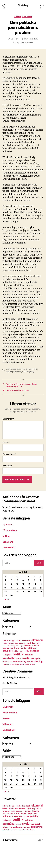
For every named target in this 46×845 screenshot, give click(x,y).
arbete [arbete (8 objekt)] (5, 640)
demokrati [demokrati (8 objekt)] (26, 640)
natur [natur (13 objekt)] (5, 650)
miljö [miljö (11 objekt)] (29, 648)
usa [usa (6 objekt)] (28, 662)
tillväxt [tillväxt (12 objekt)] (5, 661)
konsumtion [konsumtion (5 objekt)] (6, 646)
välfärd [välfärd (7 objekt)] (28, 664)
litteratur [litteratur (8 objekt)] (27, 646)
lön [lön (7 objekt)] (8, 648)
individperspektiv (24, 369)
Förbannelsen (9, 530)
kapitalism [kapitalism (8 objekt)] (36, 643)
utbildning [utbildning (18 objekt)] (36, 661)
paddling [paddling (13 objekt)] (34, 650)
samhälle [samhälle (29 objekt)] (8, 658)
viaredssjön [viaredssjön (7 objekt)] (14, 664)
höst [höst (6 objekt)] (16, 643)
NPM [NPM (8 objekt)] (11, 651)
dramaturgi (11, 369)
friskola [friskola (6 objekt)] (11, 643)
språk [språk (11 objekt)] (37, 658)
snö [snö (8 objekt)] (32, 659)
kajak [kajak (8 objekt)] (29, 643)
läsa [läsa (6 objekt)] (4, 648)
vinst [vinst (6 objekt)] (22, 664)
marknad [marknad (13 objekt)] (15, 648)
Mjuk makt (7, 524)
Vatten (5, 536)
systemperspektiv (13, 371)
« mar (6, 599)
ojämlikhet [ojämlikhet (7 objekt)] (18, 651)
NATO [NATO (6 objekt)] (35, 648)
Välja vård (7, 542)
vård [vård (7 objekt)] (33, 664)
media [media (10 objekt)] (23, 648)
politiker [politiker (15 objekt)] (29, 654)
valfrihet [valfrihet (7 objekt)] (5, 664)
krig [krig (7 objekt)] (13, 646)
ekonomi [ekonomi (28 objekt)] (37, 640)
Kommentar (8, 419)
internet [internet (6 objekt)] (22, 643)
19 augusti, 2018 (31, 39)
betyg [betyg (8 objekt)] (11, 640)
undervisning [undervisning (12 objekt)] (19, 661)
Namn (5, 443)
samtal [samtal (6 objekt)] (18, 659)
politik (17, 16)
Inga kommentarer (25, 43)
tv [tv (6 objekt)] (11, 662)
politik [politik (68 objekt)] (18, 654)
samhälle (27, 16)
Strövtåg (23, 5)
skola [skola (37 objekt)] (26, 658)
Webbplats (7, 466)
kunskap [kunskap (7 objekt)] (19, 646)
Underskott (8, 547)
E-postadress (9, 454)
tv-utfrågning (28, 371)
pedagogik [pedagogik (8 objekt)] (6, 655)
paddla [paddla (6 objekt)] (26, 651)
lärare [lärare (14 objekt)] (35, 645)
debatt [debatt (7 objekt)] (17, 640)
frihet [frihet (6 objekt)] (4, 643)
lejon (16, 39)
